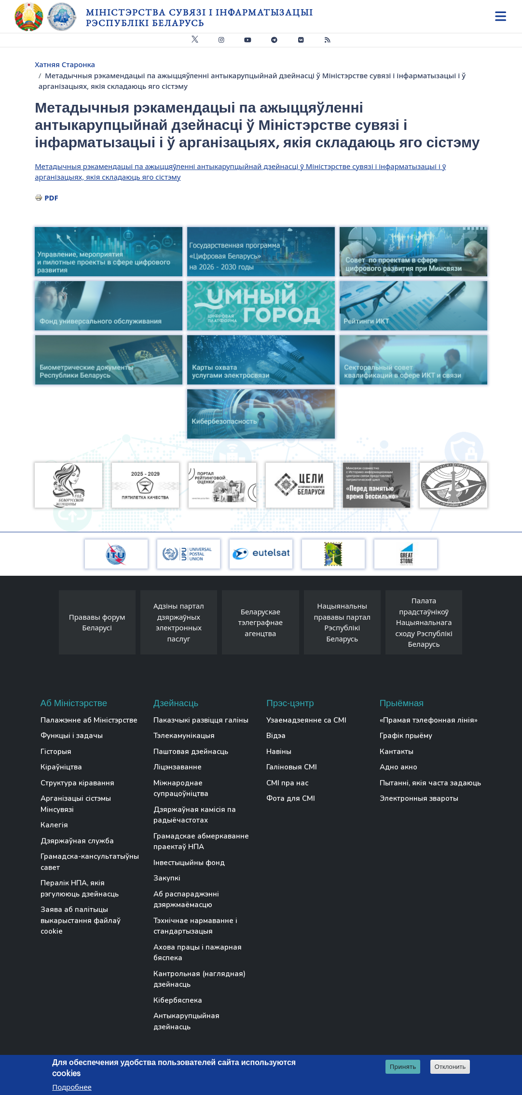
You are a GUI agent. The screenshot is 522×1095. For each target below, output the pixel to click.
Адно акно (398, 767)
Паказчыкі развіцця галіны (200, 720)
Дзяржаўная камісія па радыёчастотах (194, 815)
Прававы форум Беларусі (97, 622)
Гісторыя (56, 751)
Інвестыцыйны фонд (189, 862)
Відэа (276, 735)
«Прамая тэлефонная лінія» (429, 720)
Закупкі (166, 878)
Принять (403, 1067)
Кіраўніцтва (61, 767)
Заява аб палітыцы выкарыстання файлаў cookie (81, 920)
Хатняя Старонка (65, 64)
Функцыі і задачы (72, 735)
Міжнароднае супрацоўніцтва (180, 788)
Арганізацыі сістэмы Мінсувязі (76, 804)
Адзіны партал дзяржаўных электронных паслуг (178, 622)
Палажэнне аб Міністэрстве (89, 720)
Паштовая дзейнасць (190, 751)
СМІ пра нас (287, 783)
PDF (51, 197)
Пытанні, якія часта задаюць (430, 783)
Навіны (278, 751)
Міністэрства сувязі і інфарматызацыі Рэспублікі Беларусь (199, 17)
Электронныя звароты (419, 798)
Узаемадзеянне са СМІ (306, 720)
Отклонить (450, 1067)
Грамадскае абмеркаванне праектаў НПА (201, 841)
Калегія (54, 825)
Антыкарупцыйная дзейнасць (186, 1021)
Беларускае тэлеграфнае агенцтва (260, 622)
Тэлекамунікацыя (184, 735)
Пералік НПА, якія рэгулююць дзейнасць (80, 888)
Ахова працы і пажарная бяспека (197, 952)
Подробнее (72, 1087)
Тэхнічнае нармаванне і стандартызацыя (195, 926)
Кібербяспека (177, 1000)
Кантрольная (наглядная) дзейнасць (199, 979)
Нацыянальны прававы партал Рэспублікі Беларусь (342, 622)
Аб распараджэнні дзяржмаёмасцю (186, 899)
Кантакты (396, 751)
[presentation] (49, 624)
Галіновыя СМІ (291, 767)
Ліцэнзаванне (177, 767)
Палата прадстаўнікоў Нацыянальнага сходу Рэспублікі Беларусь (424, 622)
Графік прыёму (406, 735)
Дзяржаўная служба (77, 841)
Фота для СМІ (290, 798)
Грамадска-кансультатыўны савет (90, 862)
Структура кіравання (77, 783)
